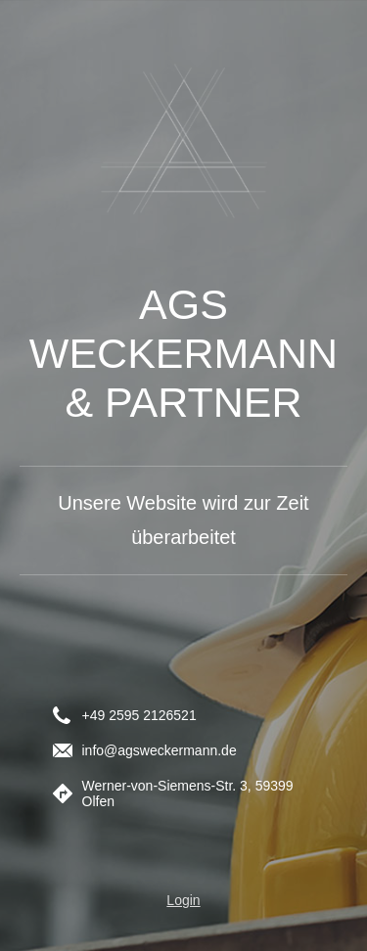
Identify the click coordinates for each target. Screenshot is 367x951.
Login (183, 900)
